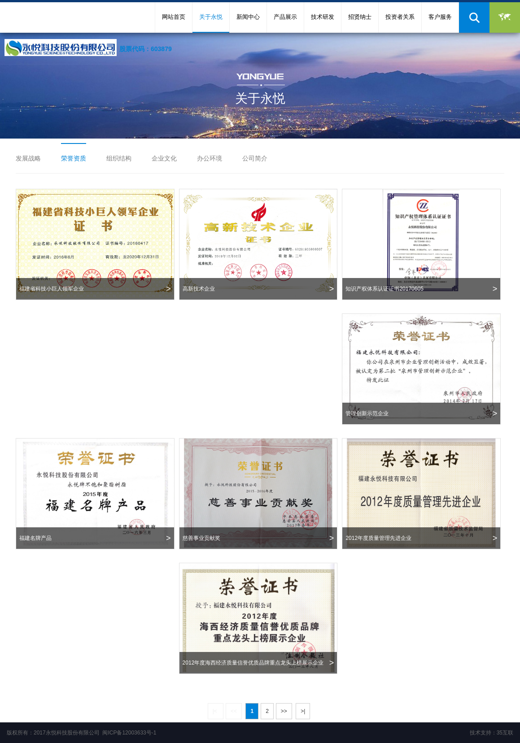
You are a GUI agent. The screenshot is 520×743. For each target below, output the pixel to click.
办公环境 (209, 158)
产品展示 (285, 16)
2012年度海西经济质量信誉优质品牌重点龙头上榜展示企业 (258, 662)
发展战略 (28, 158)
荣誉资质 (73, 158)
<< (234, 711)
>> (284, 711)
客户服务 (440, 16)
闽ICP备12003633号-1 (129, 733)
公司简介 (254, 158)
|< (215, 711)
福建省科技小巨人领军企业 (95, 289)
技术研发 (322, 16)
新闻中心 (248, 16)
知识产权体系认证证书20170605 (421, 289)
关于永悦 (211, 16)
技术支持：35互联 (491, 733)
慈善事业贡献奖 (258, 538)
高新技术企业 (258, 289)
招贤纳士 (359, 16)
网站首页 (173, 16)
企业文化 (164, 158)
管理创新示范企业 (421, 413)
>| (303, 711)
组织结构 (118, 158)
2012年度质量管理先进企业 (421, 538)
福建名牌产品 (95, 538)
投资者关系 (400, 16)
